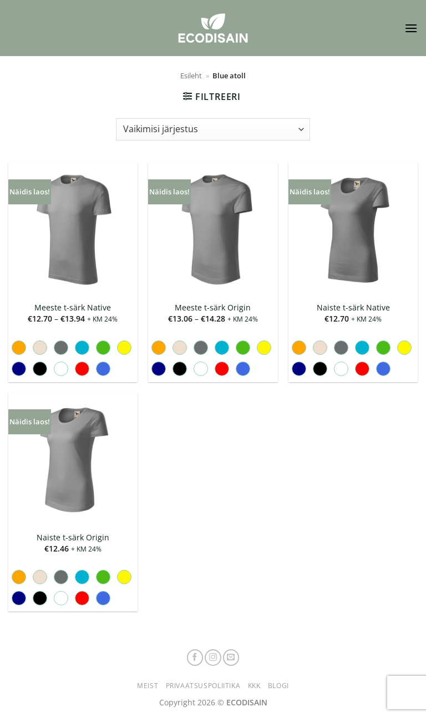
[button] (411, 28)
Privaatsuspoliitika (203, 685)
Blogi (278, 685)
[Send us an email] (231, 657)
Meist (147, 685)
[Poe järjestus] (213, 129)
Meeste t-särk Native (72, 308)
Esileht (191, 76)
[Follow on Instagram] (213, 657)
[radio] (19, 347)
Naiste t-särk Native (353, 308)
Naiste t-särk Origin (73, 538)
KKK (254, 685)
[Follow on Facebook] (195, 657)
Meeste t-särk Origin (213, 308)
